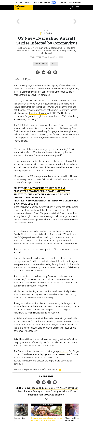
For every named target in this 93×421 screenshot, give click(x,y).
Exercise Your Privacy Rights (70, 2)
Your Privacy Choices (45, 2)
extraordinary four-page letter (48, 122)
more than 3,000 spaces (49, 297)
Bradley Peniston (38, 48)
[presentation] (17, 404)
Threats (46, 24)
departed (63, 342)
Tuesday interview (38, 104)
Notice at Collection (23, 2)
